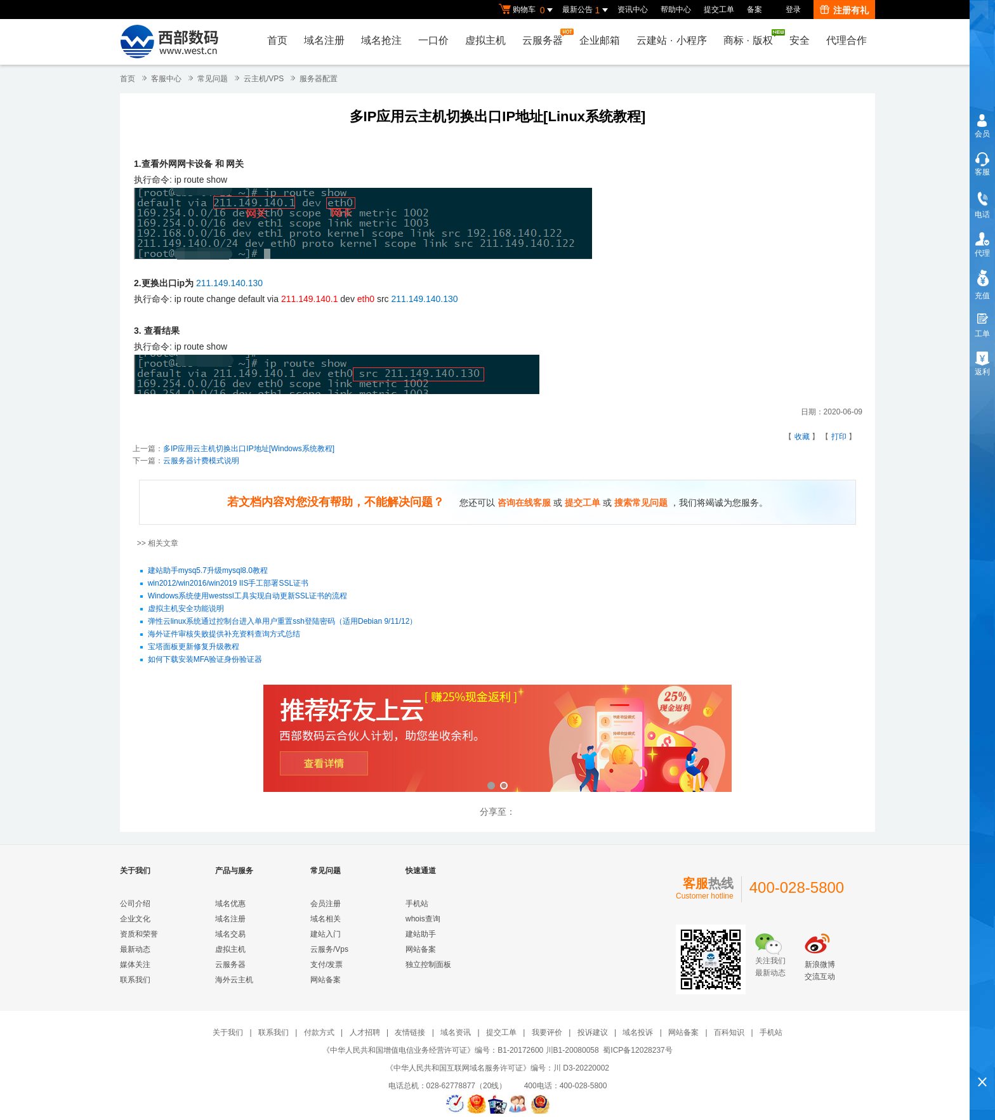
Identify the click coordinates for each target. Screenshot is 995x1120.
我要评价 (547, 1032)
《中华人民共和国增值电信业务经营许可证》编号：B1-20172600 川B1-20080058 (460, 1050)
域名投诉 (638, 1032)
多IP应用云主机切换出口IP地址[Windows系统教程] (248, 448)
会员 (982, 133)
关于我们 (228, 1032)
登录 (793, 9)
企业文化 (135, 918)
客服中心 (166, 78)
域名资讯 (455, 1032)
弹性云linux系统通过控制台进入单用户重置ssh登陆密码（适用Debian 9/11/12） (283, 621)
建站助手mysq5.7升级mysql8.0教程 (208, 571)
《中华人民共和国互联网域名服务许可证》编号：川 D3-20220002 (497, 1068)
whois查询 (422, 918)
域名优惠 (230, 903)
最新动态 (135, 949)
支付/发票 (326, 964)
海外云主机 (234, 979)
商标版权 (751, 37)
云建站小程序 (671, 40)
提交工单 (719, 9)
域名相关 (325, 918)
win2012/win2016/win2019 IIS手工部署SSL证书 (228, 583)
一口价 (433, 40)
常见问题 (212, 78)
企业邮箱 (599, 40)
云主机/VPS (264, 78)
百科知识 (729, 1032)
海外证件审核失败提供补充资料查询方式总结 (224, 634)
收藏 (802, 436)
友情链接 (410, 1032)
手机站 (416, 903)
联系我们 (135, 979)
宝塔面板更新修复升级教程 (193, 647)
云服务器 (545, 37)
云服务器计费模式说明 (201, 460)
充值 (982, 295)
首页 (277, 40)
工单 (982, 333)
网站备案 (325, 979)
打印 (839, 436)
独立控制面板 (428, 964)
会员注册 (325, 903)
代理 (982, 253)
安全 (799, 40)
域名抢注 (381, 40)
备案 (754, 9)
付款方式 (319, 1032)
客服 (982, 172)
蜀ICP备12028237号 (637, 1050)
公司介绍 (135, 903)
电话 (982, 214)
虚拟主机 (485, 40)
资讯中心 (632, 9)
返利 (982, 371)
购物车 (527, 10)
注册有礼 (844, 10)
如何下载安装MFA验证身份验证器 (205, 660)
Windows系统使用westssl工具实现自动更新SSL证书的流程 (248, 596)
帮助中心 (676, 9)
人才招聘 (365, 1032)
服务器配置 (319, 78)
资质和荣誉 (139, 934)
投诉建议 (592, 1032)
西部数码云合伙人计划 (497, 739)
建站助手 (420, 934)
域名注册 (324, 40)
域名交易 (230, 934)
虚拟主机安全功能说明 (186, 609)
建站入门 (325, 934)
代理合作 (846, 40)
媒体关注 (135, 964)
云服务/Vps (329, 949)
